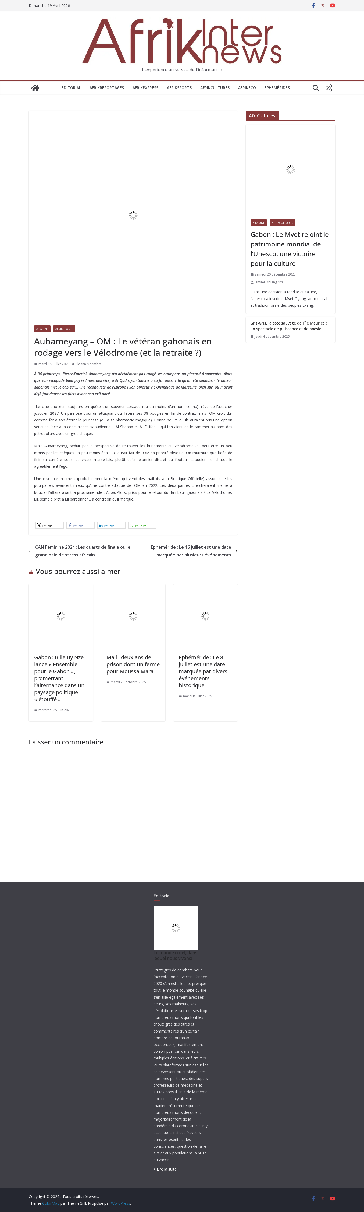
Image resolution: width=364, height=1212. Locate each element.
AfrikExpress (145, 87)
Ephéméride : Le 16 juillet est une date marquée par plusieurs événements (194, 551)
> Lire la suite (165, 1169)
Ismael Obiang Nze (269, 282)
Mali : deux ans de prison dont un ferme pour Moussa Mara (133, 664)
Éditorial (71, 87)
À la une (42, 329)
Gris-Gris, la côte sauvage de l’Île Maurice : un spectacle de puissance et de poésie (288, 325)
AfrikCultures (215, 87)
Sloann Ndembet (88, 364)
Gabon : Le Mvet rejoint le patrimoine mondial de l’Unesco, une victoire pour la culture (290, 249)
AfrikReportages (107, 87)
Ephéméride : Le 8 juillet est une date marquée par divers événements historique (203, 671)
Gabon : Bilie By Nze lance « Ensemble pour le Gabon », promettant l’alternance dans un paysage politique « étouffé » (59, 678)
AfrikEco (247, 87)
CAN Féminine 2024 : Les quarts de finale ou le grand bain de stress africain (79, 551)
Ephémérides (277, 87)
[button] (49, 525)
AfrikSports (179, 87)
